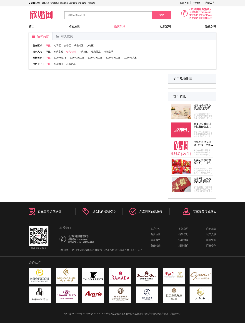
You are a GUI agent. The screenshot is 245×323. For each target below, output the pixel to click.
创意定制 (71, 51)
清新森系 (108, 51)
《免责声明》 (175, 314)
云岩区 (67, 45)
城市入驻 (184, 3)
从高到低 (58, 64)
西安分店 (64, 3)
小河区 (90, 45)
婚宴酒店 (74, 26)
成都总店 (55, 3)
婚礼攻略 (210, 26)
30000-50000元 (113, 57)
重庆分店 (73, 3)
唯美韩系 (96, 51)
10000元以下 (60, 57)
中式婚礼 (83, 51)
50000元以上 (130, 57)
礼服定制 (165, 26)
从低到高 (71, 64)
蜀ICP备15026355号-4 (73, 314)
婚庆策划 (119, 26)
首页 (31, 26)
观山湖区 (78, 45)
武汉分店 (82, 3)
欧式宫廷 (58, 51)
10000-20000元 (77, 57)
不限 (48, 45)
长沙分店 (91, 3)
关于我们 (197, 3)
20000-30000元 (95, 57)
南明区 (57, 45)
